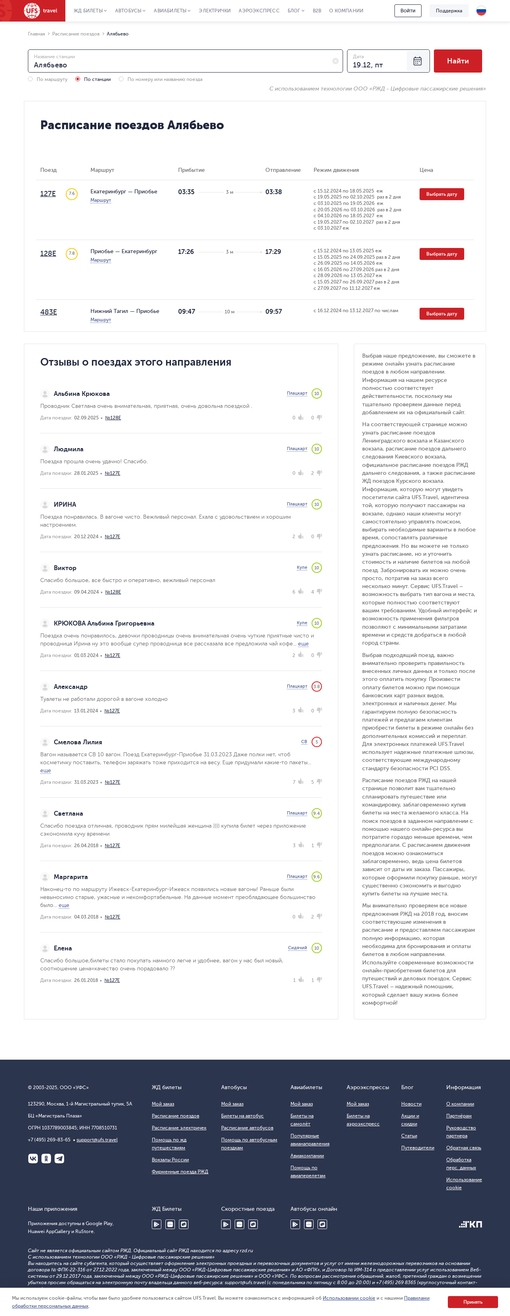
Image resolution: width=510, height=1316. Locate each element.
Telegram (59, 1158)
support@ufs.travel (97, 1140)
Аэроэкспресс (259, 11)
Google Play (156, 1224)
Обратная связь (463, 1148)
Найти (458, 61)
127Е (48, 194)
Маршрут (100, 200)
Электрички (215, 11)
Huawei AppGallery (170, 1224)
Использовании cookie (349, 1298)
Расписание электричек (179, 1128)
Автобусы (128, 11)
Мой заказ (163, 1104)
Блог (294, 11)
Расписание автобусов (247, 1128)
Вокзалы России (170, 1160)
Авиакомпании (307, 1156)
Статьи (409, 1136)
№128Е (113, 418)
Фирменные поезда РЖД (180, 1171)
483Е (48, 312)
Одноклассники (46, 1158)
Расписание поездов (175, 1116)
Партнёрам (459, 1116)
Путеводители (417, 1148)
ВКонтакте (33, 1158)
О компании (346, 11)
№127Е (112, 473)
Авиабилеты (170, 11)
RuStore (183, 1224)
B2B (317, 11)
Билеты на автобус (242, 1116)
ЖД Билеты (88, 11)
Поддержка (449, 11)
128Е (48, 254)
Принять (473, 1302)
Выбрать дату (441, 194)
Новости (411, 1104)
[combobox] (185, 61)
